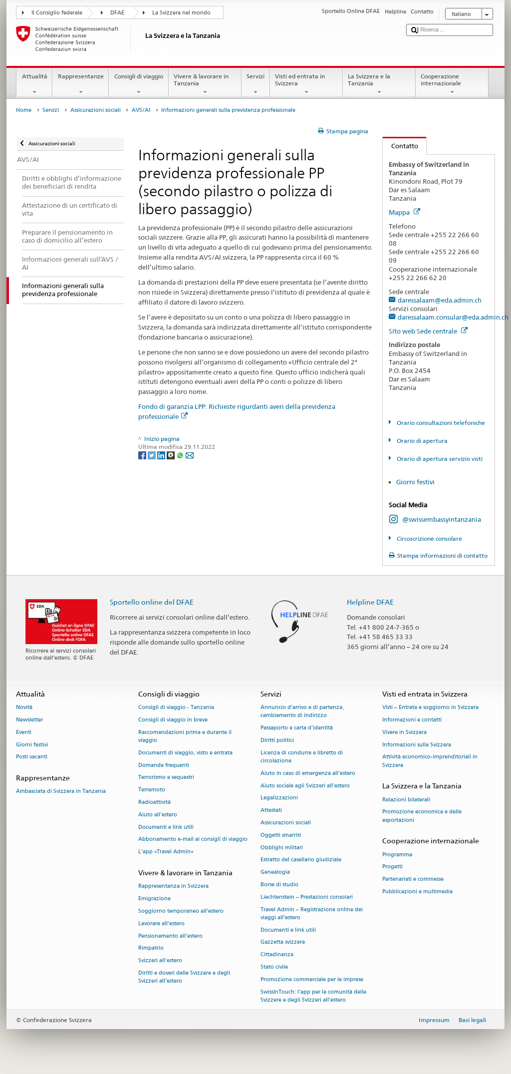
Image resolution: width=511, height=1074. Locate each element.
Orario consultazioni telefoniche (440, 422)
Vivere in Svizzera (404, 732)
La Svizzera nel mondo (181, 12)
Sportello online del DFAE (152, 602)
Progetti (392, 867)
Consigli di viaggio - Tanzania (176, 708)
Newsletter (29, 719)
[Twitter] (152, 454)
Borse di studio (279, 884)
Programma (397, 854)
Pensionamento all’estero (170, 936)
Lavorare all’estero (161, 923)
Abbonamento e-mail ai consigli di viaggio (193, 839)
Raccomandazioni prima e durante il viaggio (185, 736)
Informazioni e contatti (412, 719)
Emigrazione (154, 898)
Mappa (404, 212)
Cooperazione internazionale (452, 84)
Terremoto (151, 790)
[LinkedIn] (162, 454)
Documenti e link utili (166, 827)
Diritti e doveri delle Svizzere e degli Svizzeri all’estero (184, 977)
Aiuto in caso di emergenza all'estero (307, 773)
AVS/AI (141, 110)
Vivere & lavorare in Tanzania (205, 84)
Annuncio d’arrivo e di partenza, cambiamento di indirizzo (302, 712)
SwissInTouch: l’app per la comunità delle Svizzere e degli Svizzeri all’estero (313, 996)
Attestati (271, 810)
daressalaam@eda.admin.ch (440, 300)
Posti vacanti (31, 757)
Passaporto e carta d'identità (296, 728)
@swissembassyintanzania (441, 519)
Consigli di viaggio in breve (173, 719)
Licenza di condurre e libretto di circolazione (301, 756)
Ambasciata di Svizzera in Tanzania (61, 791)
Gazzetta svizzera (282, 942)
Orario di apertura (421, 440)
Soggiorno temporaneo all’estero (181, 911)
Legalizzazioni (279, 798)
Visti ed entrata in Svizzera (306, 84)
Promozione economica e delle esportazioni (422, 816)
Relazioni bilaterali (406, 799)
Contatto (400, 146)
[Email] (190, 454)
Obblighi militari (281, 847)
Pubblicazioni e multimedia (417, 891)
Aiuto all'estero (157, 814)
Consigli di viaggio (138, 84)
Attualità (34, 84)
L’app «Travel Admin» (166, 852)
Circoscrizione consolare (428, 538)
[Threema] (171, 454)
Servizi (255, 84)
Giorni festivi (415, 482)
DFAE (117, 12)
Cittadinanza (276, 955)
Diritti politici (277, 740)
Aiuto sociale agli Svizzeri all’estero (305, 785)
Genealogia (275, 872)
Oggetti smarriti (280, 835)
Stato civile (274, 967)
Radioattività (154, 802)
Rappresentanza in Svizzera (173, 886)
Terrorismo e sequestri (166, 777)
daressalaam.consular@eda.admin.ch (453, 317)
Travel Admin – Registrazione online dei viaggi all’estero (311, 913)
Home (23, 110)
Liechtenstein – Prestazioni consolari (306, 897)
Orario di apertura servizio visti (439, 458)
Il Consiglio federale (56, 12)
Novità (24, 708)
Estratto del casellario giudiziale (300, 860)
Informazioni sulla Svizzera (416, 744)
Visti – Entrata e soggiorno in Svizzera (430, 708)
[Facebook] (143, 454)
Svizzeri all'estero (160, 961)
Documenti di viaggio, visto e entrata (185, 752)
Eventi (23, 732)
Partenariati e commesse (413, 879)
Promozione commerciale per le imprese (311, 979)
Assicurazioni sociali (95, 110)
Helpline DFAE (370, 602)
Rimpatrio (151, 948)
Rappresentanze (80, 84)
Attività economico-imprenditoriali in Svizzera (430, 761)
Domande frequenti (163, 765)
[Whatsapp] (181, 454)
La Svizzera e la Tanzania (379, 84)
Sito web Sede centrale (428, 331)
